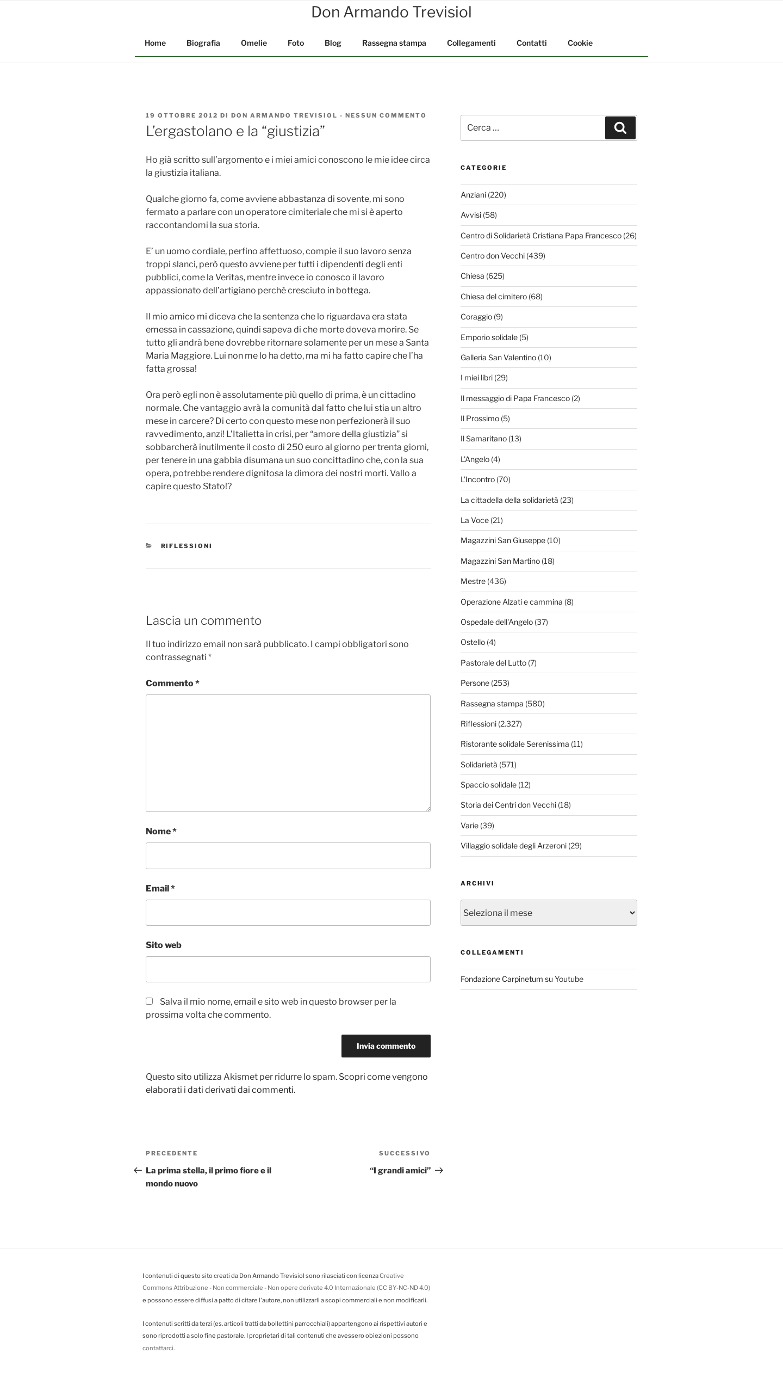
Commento (173, 683)
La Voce (475, 520)
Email (160, 888)
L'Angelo (475, 459)
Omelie (254, 42)
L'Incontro (478, 479)
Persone (475, 682)
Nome (161, 831)
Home (155, 42)
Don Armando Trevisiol (284, 115)
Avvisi (471, 214)
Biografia (203, 42)
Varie (469, 825)
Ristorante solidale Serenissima (515, 743)
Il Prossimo (480, 418)
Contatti (532, 42)
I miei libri (477, 377)
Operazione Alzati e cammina (512, 601)
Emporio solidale (489, 337)
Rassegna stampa (394, 42)
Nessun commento (386, 115)
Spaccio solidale (489, 784)
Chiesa (472, 275)
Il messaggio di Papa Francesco (515, 398)
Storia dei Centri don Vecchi (508, 804)
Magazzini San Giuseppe (503, 540)
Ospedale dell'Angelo (497, 621)
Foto (296, 42)
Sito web (164, 945)
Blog (333, 42)
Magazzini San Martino (500, 560)
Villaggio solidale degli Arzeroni (514, 845)
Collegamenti (471, 42)
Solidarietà (479, 764)
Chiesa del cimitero (494, 296)
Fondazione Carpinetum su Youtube (522, 978)
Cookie (580, 42)
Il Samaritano (484, 438)
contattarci (157, 1348)
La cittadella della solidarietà (509, 500)
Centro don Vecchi (493, 255)
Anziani (473, 194)
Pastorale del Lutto (493, 662)
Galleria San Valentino (498, 357)
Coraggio (476, 316)
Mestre (473, 581)
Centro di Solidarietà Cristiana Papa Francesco (541, 235)
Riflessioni (187, 546)
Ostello (473, 642)
